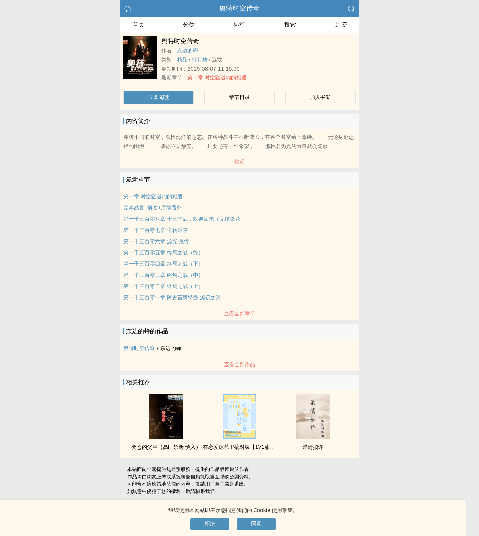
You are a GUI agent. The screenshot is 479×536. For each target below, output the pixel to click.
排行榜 (200, 59)
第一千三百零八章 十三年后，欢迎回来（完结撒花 (181, 219)
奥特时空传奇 (239, 8)
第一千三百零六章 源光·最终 (156, 241)
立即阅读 (158, 97)
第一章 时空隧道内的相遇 (217, 77)
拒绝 (210, 524)
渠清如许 (312, 447)
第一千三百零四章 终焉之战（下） (163, 264)
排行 (239, 24)
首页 (138, 24)
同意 (256, 524)
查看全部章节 (239, 313)
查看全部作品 (239, 364)
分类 (189, 24)
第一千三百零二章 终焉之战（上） (163, 286)
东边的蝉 (187, 50)
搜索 (290, 24)
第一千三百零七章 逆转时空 (155, 230)
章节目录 (239, 97)
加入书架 (320, 97)
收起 (239, 162)
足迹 (341, 24)
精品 (182, 59)
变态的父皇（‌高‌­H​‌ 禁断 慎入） (166, 447)
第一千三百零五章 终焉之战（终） (163, 252)
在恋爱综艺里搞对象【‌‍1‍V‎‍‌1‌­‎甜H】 (241, 447)
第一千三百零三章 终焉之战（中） (163, 275)
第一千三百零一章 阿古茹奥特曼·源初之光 (172, 297)
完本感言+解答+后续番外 (152, 208)
